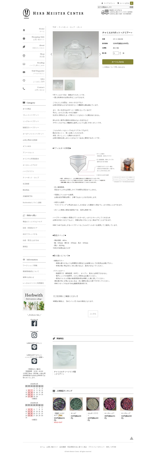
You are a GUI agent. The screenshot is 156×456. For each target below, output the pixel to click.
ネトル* (73, 413)
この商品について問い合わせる (113, 67)
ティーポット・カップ (67, 27)
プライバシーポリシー (96, 447)
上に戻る (93, 314)
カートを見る (126, 3)
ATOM (113, 447)
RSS (107, 447)
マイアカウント (109, 3)
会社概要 (62, 447)
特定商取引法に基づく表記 (77, 447)
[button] (51, 54)
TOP (54, 27)
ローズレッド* (109, 413)
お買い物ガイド (52, 447)
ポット (79, 27)
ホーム (42, 447)
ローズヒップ (125, 413)
